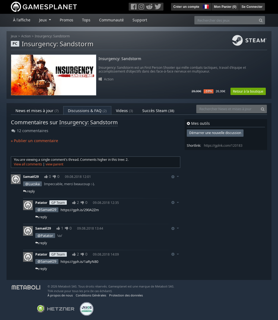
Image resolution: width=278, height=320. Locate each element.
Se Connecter (252, 7)
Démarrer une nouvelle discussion (215, 132)
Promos (66, 19)
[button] (205, 6)
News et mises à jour (37, 110)
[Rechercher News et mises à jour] (227, 109)
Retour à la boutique (248, 91)
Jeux (14, 36)
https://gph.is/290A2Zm (80, 209)
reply (29, 191)
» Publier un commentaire (34, 140)
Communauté (111, 19)
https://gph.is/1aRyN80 (79, 261)
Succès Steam (158, 110)
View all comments (28, 164)
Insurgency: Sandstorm (52, 36)
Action (26, 36)
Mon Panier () (225, 7)
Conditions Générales (91, 295)
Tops (86, 19)
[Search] (261, 20)
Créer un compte (186, 7)
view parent (54, 164)
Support (139, 19)
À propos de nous (60, 295)
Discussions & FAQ (87, 110)
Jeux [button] (43, 19)
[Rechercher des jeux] (225, 20)
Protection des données (126, 295)
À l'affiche (21, 19)
